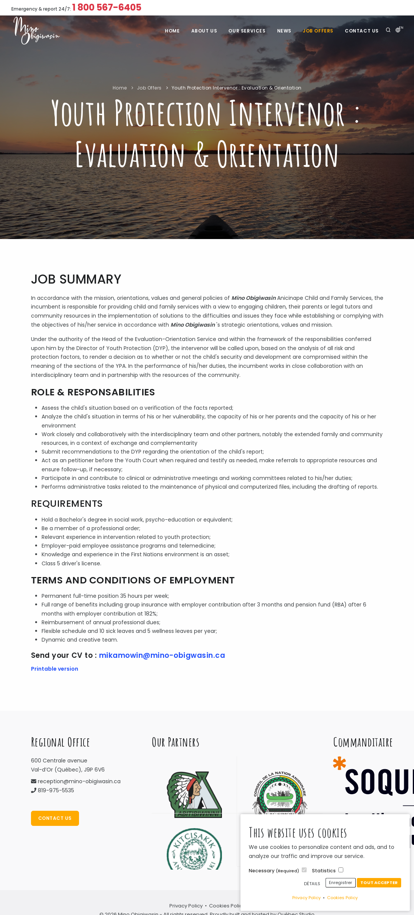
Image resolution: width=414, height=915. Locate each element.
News (284, 31)
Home (172, 31)
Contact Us (362, 31)
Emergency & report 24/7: (76, 7)
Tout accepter (379, 883)
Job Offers (318, 31)
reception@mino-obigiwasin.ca (79, 781)
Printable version (54, 669)
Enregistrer (340, 883)
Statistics (324, 870)
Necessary (274, 870)
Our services (246, 31)
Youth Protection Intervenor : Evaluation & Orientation (237, 88)
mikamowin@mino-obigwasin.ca (162, 655)
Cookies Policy (342, 898)
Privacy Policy (306, 898)
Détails (312, 884)
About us (204, 31)
